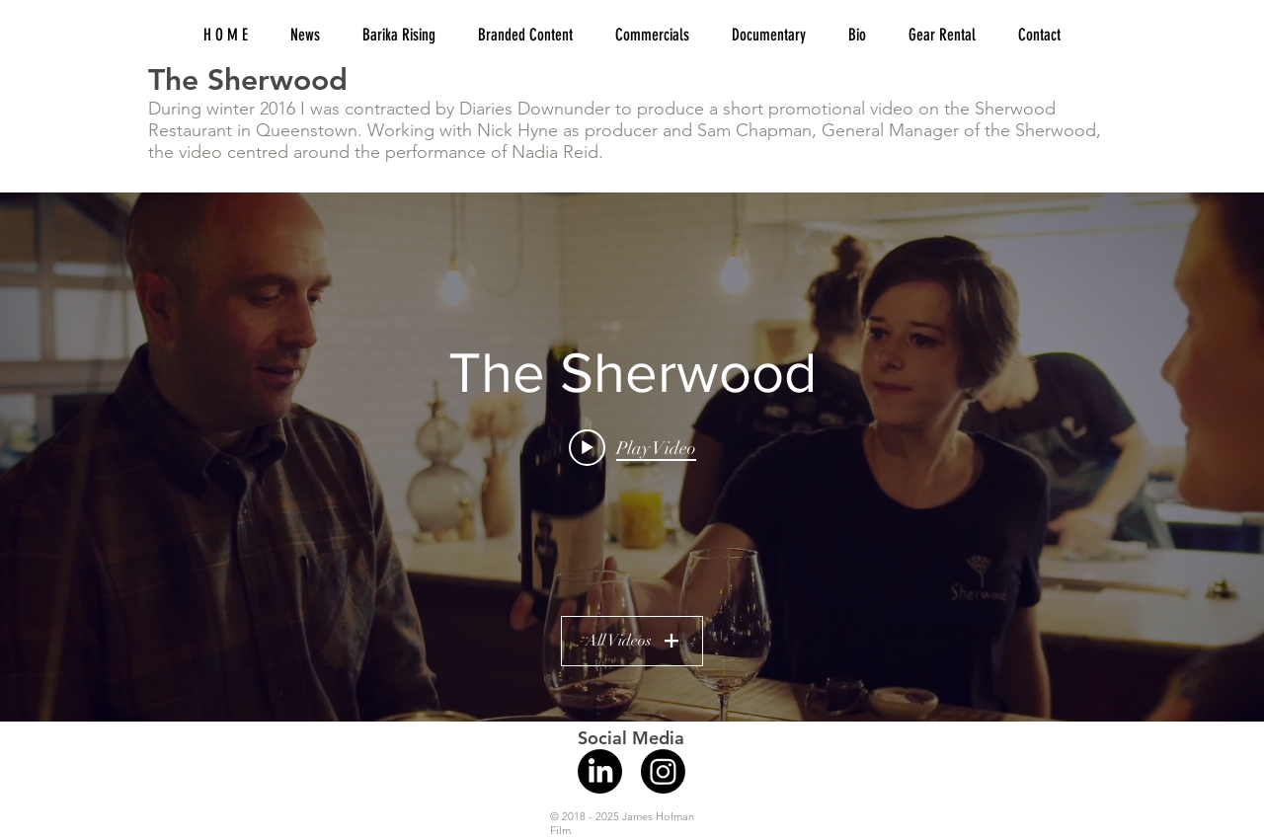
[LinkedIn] (600, 771)
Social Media (631, 737)
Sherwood (1055, 130)
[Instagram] (663, 771)
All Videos (632, 640)
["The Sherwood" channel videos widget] (632, 457)
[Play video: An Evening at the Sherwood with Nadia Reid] (632, 447)
